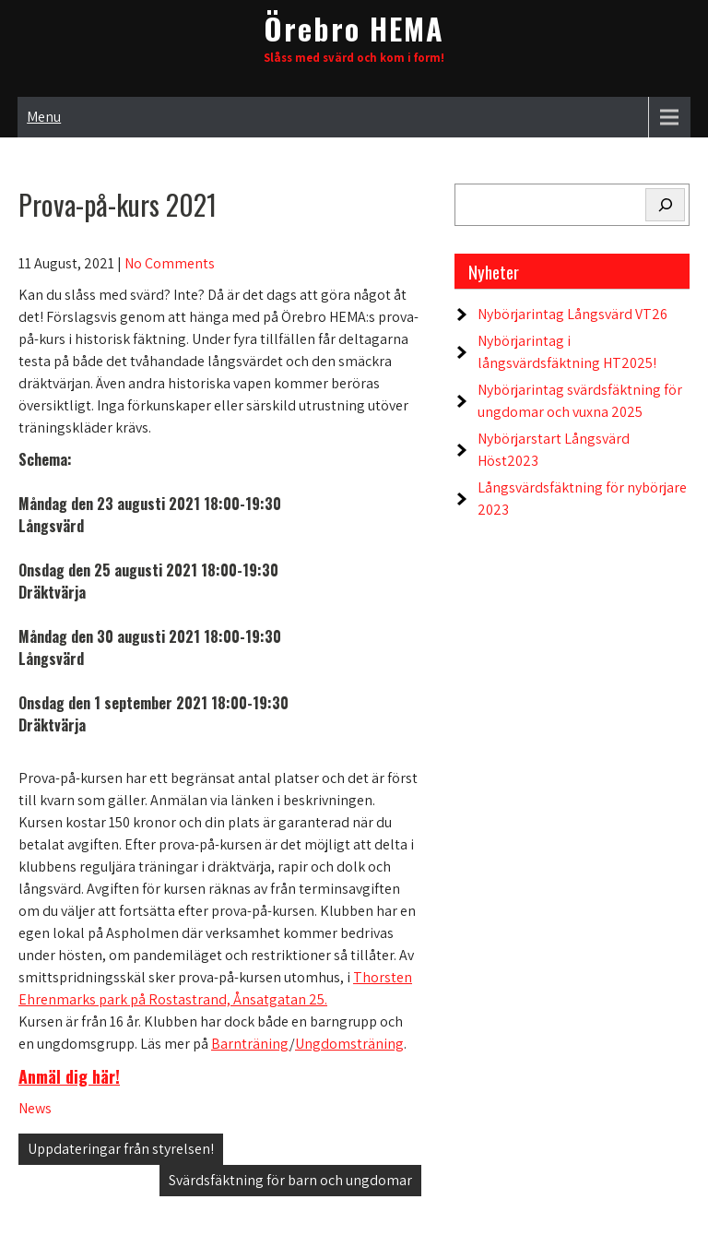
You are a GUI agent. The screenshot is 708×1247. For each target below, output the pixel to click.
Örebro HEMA (354, 28)
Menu (44, 116)
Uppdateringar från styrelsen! (121, 1148)
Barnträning (250, 1043)
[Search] (665, 204)
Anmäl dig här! (69, 1076)
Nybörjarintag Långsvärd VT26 (572, 314)
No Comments (169, 263)
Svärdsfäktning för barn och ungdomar (290, 1180)
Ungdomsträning (349, 1043)
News (35, 1108)
